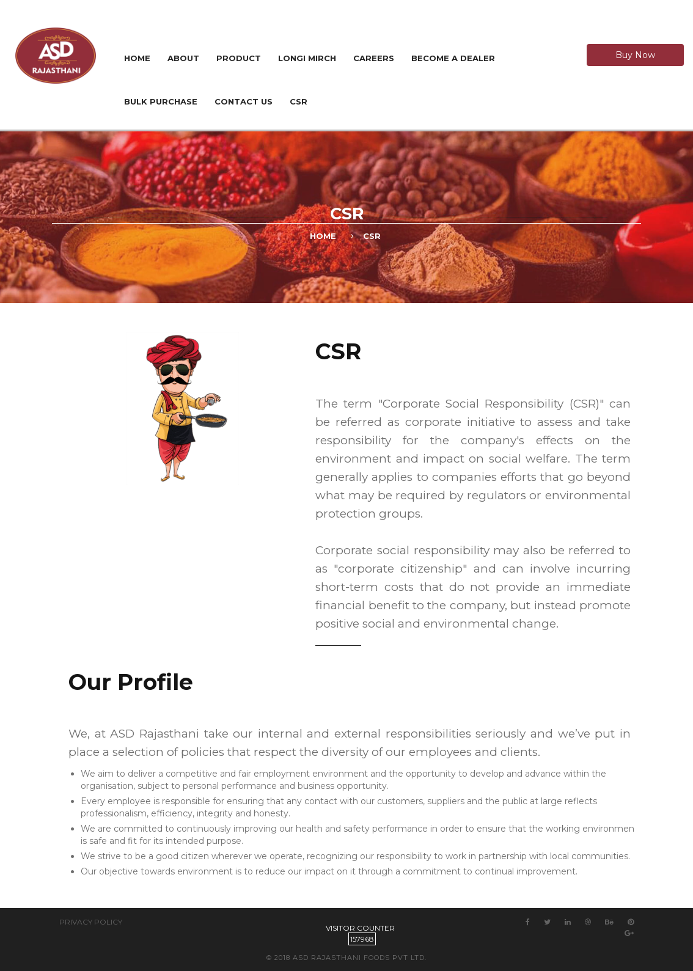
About (183, 58)
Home (137, 58)
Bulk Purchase (160, 101)
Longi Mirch (307, 58)
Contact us (244, 101)
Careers (373, 58)
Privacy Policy (90, 921)
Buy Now (635, 54)
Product (238, 58)
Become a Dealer (453, 58)
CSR (298, 101)
